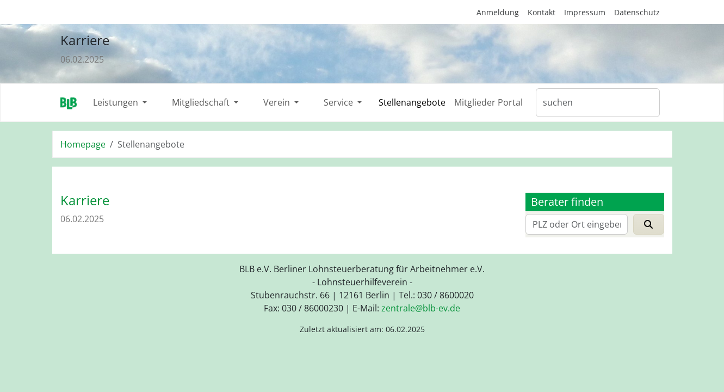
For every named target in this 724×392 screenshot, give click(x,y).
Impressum (584, 12)
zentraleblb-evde (420, 308)
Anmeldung (498, 12)
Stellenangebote (412, 102)
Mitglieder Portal (488, 102)
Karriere (84, 40)
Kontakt (541, 12)
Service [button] (339, 102)
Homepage (83, 144)
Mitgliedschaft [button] (202, 102)
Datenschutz (637, 12)
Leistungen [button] (116, 102)
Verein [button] (277, 102)
